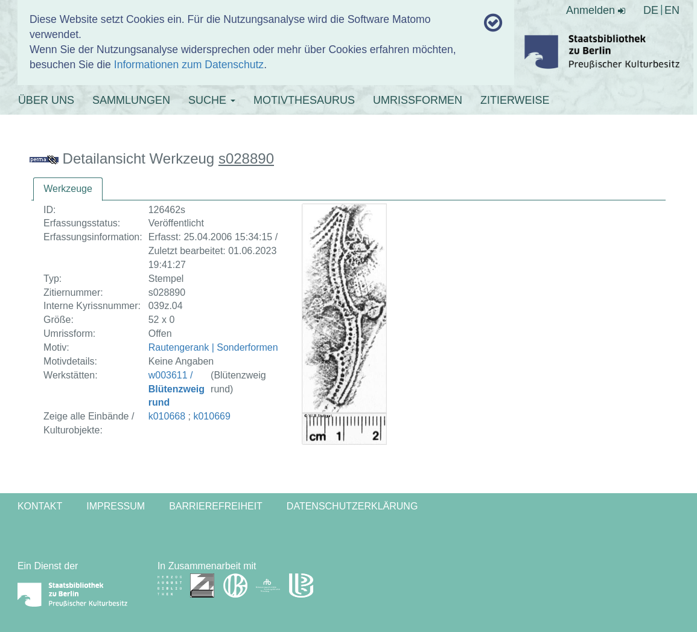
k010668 (166, 416)
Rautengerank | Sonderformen (213, 347)
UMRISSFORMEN (417, 100)
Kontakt (40, 506)
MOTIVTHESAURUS (304, 100)
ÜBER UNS (46, 100)
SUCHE (211, 100)
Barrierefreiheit (216, 506)
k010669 (211, 416)
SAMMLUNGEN (131, 100)
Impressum (115, 506)
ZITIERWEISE (515, 100)
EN (671, 10)
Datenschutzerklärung (352, 506)
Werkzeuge (67, 189)
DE (650, 10)
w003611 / (176, 389)
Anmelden (595, 10)
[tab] (68, 189)
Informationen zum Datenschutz (189, 65)
